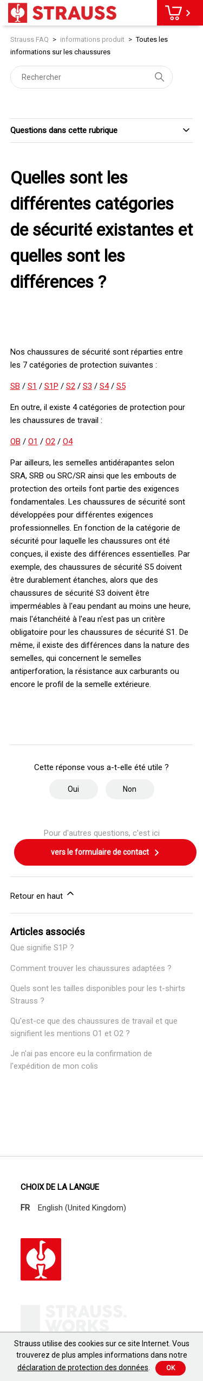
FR (25, 1208)
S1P (51, 386)
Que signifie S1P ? (42, 948)
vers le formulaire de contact (105, 852)
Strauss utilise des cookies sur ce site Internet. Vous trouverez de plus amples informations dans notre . (101, 1355)
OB (15, 441)
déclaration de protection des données (82, 1367)
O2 (50, 441)
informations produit (92, 39)
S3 (87, 386)
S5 (121, 386)
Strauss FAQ (30, 39)
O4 (68, 441)
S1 (32, 386)
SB (15, 386)
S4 (104, 386)
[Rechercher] (91, 77)
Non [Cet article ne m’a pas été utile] (129, 789)
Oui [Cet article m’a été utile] (73, 789)
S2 (70, 386)
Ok (170, 1368)
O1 (33, 441)
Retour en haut (43, 894)
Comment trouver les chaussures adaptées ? (91, 968)
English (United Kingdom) (82, 1208)
